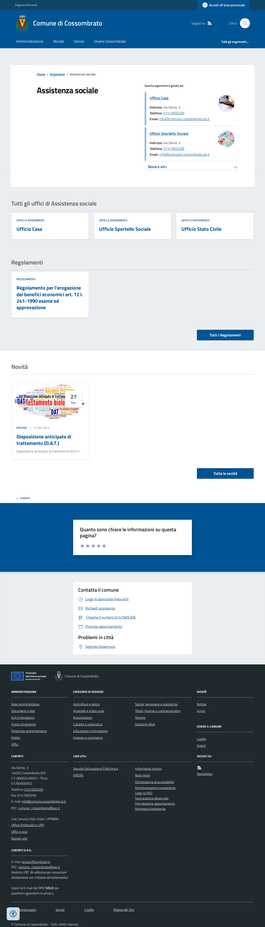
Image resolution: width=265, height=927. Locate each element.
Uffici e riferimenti (31, 220)
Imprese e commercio (88, 737)
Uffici (14, 744)
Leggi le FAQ (143, 792)
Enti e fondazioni (22, 717)
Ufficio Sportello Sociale (169, 133)
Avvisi (201, 710)
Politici (15, 737)
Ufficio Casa (159, 98)
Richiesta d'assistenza (150, 808)
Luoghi (201, 738)
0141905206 (173, 113)
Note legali (142, 775)
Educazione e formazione (90, 730)
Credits (89, 909)
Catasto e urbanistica (87, 724)
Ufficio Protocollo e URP (27, 824)
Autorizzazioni (82, 717)
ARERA (78, 775)
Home (41, 74)
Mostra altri (157, 167)
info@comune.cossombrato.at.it (184, 119)
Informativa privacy (148, 768)
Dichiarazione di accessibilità (154, 781)
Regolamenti (26, 279)
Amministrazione (29, 41)
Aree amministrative (25, 704)
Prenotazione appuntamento (155, 803)
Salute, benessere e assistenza (156, 704)
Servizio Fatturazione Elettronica (95, 768)
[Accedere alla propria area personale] (223, 5)
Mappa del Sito (123, 909)
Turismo (140, 717)
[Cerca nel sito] (243, 23)
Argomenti (57, 74)
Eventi (201, 745)
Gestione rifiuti (145, 724)
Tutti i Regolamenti (225, 335)
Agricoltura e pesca (86, 704)
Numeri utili (19, 838)
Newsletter (205, 773)
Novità (58, 41)
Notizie (22, 427)
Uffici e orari (19, 831)
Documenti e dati (23, 710)
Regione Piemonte (26, 5)
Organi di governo (23, 724)
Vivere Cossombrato (110, 41)
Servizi (79, 41)
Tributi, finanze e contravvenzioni (157, 710)
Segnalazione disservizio (151, 798)
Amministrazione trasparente (155, 787)
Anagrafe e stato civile (88, 710)
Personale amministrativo (29, 730)
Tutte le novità (225, 473)
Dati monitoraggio (23, 909)
